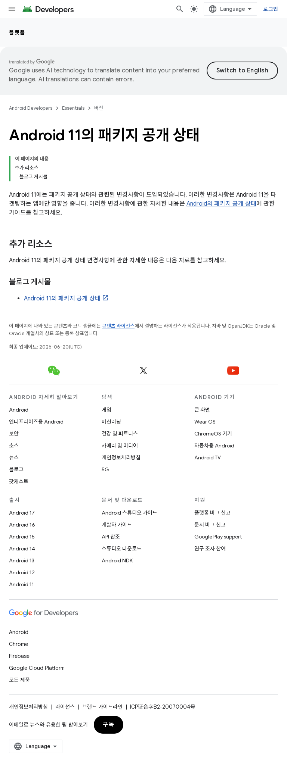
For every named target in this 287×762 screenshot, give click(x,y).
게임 (106, 409)
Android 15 (22, 536)
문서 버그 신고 (210, 524)
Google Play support (218, 536)
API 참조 (111, 536)
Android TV (207, 457)
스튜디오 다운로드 (122, 548)
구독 (108, 724)
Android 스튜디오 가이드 (129, 512)
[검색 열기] (179, 8)
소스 (14, 445)
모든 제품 (19, 680)
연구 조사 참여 (210, 548)
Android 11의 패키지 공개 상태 (62, 298)
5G (105, 469)
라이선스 (65, 707)
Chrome (18, 644)
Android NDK (117, 560)
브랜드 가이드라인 (102, 707)
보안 (14, 433)
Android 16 (22, 524)
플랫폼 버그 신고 (212, 512)
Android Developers (30, 108)
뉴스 (14, 457)
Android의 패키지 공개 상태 (221, 203)
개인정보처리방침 (121, 457)
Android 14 (22, 548)
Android (18, 409)
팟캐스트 (18, 481)
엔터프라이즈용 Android (36, 421)
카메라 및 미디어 (120, 445)
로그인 (270, 9)
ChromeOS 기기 (213, 433)
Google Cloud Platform (37, 668)
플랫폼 (17, 32)
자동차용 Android (214, 445)
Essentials (73, 108)
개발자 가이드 (117, 524)
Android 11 (21, 584)
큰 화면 (202, 409)
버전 (98, 108)
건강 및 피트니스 (120, 433)
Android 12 (22, 572)
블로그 (16, 469)
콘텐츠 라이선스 (118, 326)
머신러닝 (111, 421)
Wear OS (205, 421)
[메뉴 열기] (11, 9)
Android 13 (21, 560)
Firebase (19, 656)
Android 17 (22, 512)
